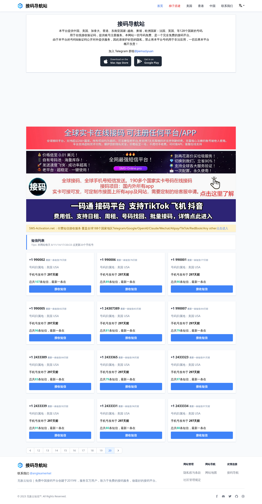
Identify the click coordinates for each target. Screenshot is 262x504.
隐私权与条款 (192, 473)
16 (74, 450)
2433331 (111, 406)
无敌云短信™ (34, 496)
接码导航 (233, 473)
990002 (39, 259)
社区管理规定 (192, 480)
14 (56, 450)
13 (47, 450)
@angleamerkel (40, 473)
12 (38, 450)
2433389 (40, 357)
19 (101, 450)
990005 (39, 308)
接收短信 (60, 289)
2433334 (181, 406)
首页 (160, 6)
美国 (189, 6)
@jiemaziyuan (143, 51)
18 (92, 450)
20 (109, 450)
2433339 (40, 406)
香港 (201, 6)
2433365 (111, 357)
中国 (212, 6)
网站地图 (211, 473)
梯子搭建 (174, 6)
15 (65, 450)
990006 (110, 259)
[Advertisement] (131, 99)
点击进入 (222, 228)
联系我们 (227, 6)
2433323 (181, 357)
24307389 (112, 308)
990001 (181, 259)
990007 (181, 308)
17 (83, 450)
